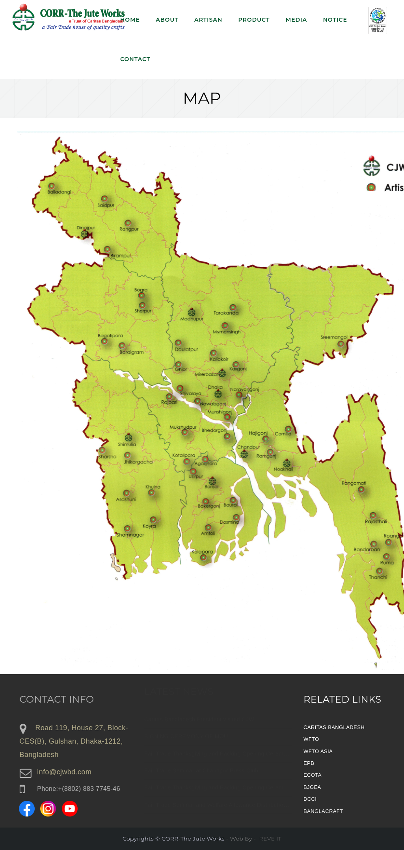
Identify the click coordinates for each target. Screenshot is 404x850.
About (167, 19)
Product (254, 19)
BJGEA (312, 787)
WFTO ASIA (318, 751)
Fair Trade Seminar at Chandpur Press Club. (202, 773)
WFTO (311, 739)
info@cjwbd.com (67, 772)
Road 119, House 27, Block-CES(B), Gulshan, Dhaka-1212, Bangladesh (76, 741)
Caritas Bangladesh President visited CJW (199, 721)
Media (296, 19)
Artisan (208, 19)
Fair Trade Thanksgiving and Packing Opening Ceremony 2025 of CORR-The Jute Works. (260, 755)
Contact (135, 59)
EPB (308, 763)
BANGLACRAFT (323, 811)
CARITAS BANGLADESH (334, 727)
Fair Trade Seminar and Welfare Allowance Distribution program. (228, 807)
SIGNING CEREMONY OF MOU (186, 738)
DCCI (309, 799)
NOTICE (335, 19)
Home (130, 19)
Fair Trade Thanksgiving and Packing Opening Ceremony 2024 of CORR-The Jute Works (259, 790)
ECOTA (312, 775)
